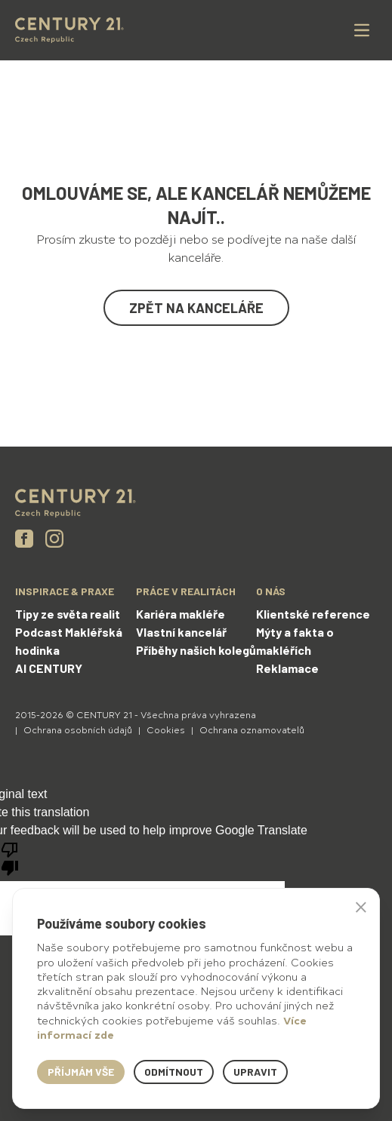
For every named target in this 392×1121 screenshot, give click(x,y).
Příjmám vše (81, 1071)
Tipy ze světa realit (67, 614)
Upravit (255, 1071)
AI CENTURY (48, 668)
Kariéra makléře (180, 614)
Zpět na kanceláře (196, 307)
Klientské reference (313, 614)
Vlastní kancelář (181, 632)
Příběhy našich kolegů (196, 650)
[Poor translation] (10, 858)
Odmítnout (173, 1071)
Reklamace (287, 668)
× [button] (361, 907)
